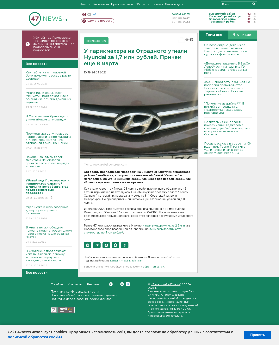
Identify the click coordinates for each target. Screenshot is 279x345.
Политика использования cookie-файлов (81, 299)
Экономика (101, 4)
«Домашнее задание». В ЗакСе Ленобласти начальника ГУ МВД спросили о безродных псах (227, 68)
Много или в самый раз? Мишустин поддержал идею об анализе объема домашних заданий (49, 100)
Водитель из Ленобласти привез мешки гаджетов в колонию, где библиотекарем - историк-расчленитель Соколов (227, 128)
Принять (257, 335)
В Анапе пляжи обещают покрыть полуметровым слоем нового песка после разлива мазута (49, 235)
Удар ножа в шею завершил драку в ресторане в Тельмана (49, 213)
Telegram (128, 284)
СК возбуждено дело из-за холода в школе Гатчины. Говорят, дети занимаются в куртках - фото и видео (225, 50)
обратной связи (153, 267)
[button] (87, 245)
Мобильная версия (84, 14)
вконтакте (89, 14)
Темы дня (214, 34)
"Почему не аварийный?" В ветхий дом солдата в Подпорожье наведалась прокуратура (224, 108)
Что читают (243, 34)
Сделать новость (99, 21)
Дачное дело (174, 4)
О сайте (57, 284)
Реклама (93, 284)
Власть (85, 4)
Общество (143, 4)
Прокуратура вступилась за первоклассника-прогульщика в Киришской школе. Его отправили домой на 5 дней (49, 141)
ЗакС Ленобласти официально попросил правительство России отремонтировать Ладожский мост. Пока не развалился (227, 88)
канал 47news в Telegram (126, 261)
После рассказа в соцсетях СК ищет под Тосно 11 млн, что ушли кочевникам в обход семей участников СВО (227, 148)
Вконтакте (111, 284)
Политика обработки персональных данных (84, 295)
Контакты (75, 284)
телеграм (94, 14)
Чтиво (158, 4)
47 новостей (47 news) (166, 284)
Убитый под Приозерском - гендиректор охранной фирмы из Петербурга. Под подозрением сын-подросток (53, 44)
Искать (253, 4)
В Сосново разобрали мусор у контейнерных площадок (49, 120)
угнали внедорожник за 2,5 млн (163, 226)
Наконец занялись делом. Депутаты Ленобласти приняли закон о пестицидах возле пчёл (49, 164)
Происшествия (122, 4)
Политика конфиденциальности (75, 291)
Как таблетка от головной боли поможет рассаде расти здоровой (49, 78)
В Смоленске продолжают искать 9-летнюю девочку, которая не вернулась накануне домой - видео (49, 258)
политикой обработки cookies (35, 337)
